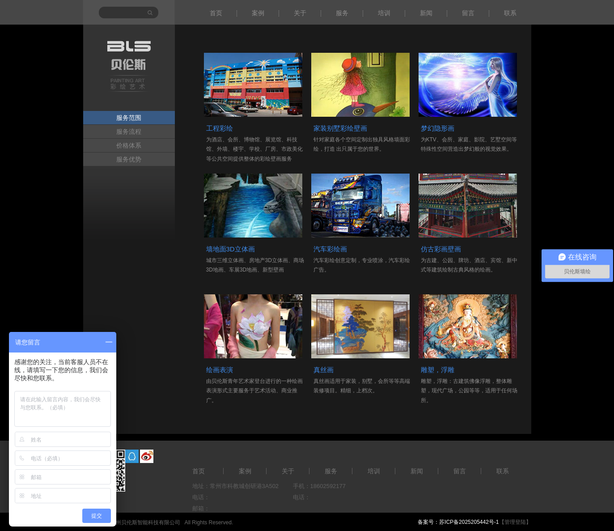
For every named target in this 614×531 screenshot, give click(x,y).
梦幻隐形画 (437, 128)
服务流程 (128, 131)
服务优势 (128, 159)
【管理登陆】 (515, 522)
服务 (342, 13)
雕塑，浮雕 (437, 370)
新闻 (426, 13)
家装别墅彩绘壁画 (340, 128)
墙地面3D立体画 (230, 249)
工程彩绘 (219, 128)
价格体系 (128, 145)
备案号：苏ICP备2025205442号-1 (458, 522)
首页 (216, 13)
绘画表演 (219, 370)
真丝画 (323, 370)
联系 (510, 13)
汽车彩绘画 (330, 249)
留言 (468, 13)
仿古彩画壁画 (441, 249)
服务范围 (128, 117)
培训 (384, 13)
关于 (300, 13)
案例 (258, 13)
